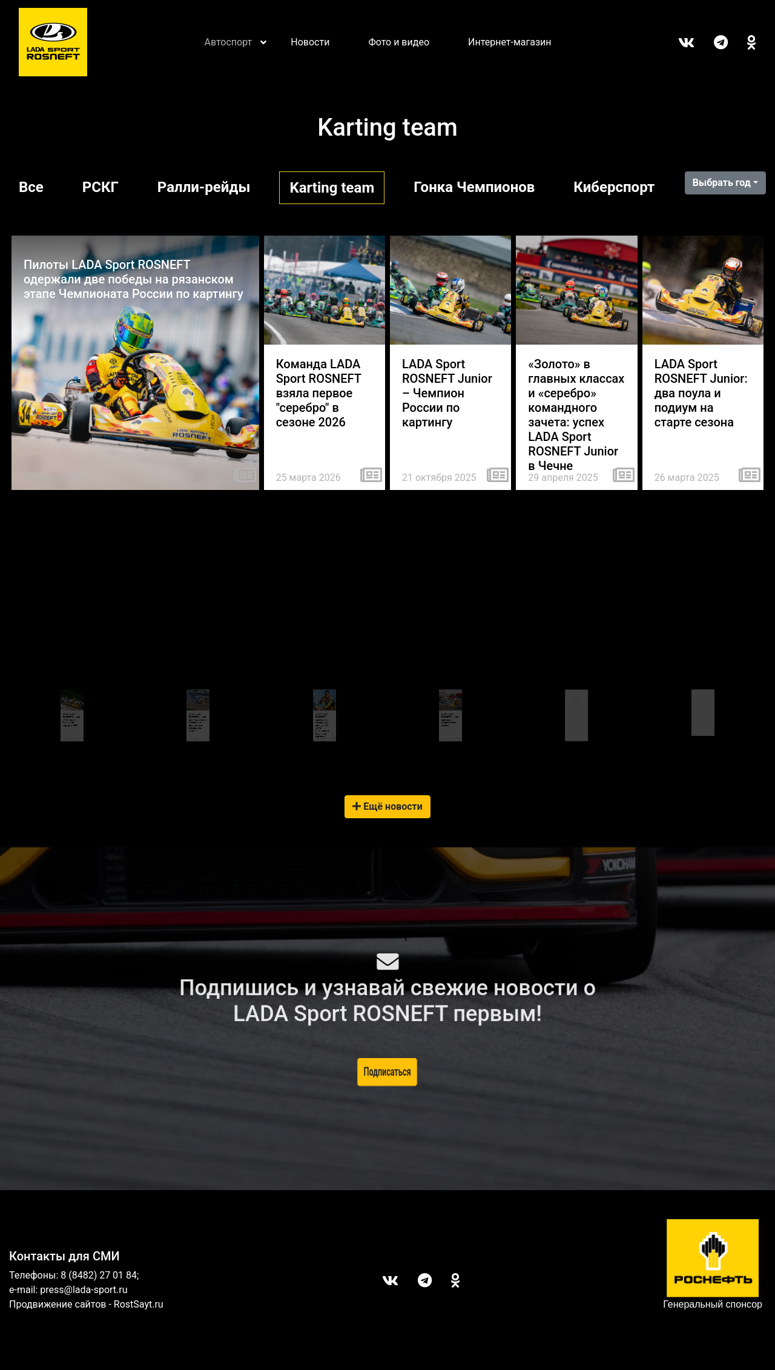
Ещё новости (387, 806)
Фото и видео (398, 42)
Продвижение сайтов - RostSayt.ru (86, 1304)
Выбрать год (722, 182)
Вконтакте (676, 42)
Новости (310, 42)
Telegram (711, 42)
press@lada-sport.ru (83, 1290)
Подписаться (387, 1071)
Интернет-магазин (510, 42)
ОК (742, 42)
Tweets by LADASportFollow (700, 683)
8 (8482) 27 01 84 (99, 1275)
